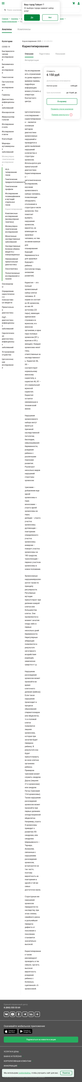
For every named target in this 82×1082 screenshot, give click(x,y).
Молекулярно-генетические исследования (11, 229)
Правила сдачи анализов (62, 109)
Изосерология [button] (8, 112)
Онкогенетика (11, 269)
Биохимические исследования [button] (8, 68)
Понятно (66, 1073)
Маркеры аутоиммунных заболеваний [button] (8, 147)
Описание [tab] (29, 54)
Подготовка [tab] (44, 54)
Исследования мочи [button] (8, 133)
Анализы (14, 19)
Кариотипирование (9, 22)
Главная (5, 19)
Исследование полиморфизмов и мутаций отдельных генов (12, 199)
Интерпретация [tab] (32, 60)
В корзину (62, 101)
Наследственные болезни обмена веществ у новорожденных (12, 250)
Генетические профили (11, 187)
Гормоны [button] (6, 95)
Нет (50, 17)
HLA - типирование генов (11, 172)
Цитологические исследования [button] (7, 363)
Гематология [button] (7, 77)
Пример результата (60, 115)
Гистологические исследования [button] (8, 86)
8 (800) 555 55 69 (12, 1007)
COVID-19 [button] (6, 47)
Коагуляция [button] (7, 139)
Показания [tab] (60, 54)
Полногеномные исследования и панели (12, 276)
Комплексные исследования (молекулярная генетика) (12, 217)
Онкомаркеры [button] (7, 285)
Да (32, 17)
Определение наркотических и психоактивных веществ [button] (8, 297)
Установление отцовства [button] (8, 353)
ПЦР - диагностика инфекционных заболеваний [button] (8, 323)
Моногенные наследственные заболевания (12, 239)
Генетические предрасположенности (15, 180)
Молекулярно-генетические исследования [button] (8, 160)
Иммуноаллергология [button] (8, 118)
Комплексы (24, 29)
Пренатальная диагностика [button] (8, 310)
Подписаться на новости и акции (41, 1039)
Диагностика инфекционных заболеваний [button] (8, 103)
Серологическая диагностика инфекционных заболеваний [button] (8, 340)
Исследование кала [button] (8, 125)
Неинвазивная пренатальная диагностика (11, 262)
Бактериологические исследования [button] (8, 55)
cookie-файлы (24, 1073)
